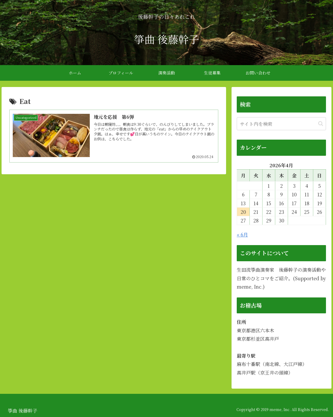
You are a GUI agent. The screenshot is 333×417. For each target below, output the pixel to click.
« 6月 (242, 234)
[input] (281, 123)
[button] (320, 124)
